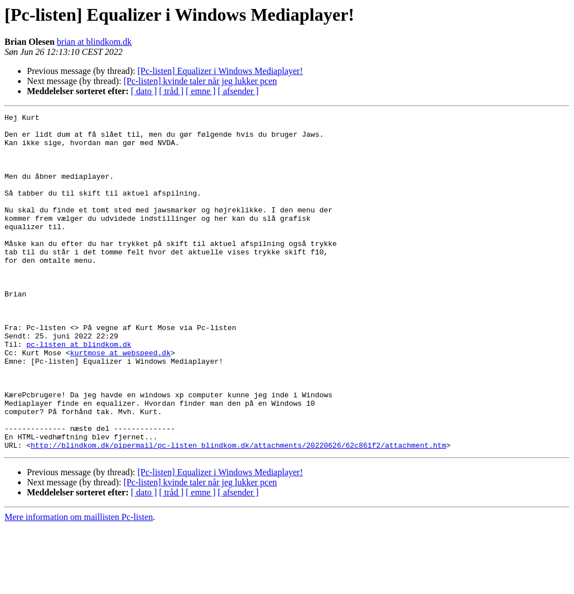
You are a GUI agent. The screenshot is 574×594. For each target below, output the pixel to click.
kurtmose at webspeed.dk (120, 401)
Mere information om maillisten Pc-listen (78, 584)
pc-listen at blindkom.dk (78, 391)
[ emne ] (200, 91)
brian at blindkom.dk (94, 42)
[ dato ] (144, 91)
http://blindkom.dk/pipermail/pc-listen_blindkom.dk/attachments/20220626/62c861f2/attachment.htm (238, 512)
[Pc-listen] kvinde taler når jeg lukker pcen (200, 81)
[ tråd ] (171, 91)
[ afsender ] (238, 91)
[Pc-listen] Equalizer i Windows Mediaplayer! (220, 71)
